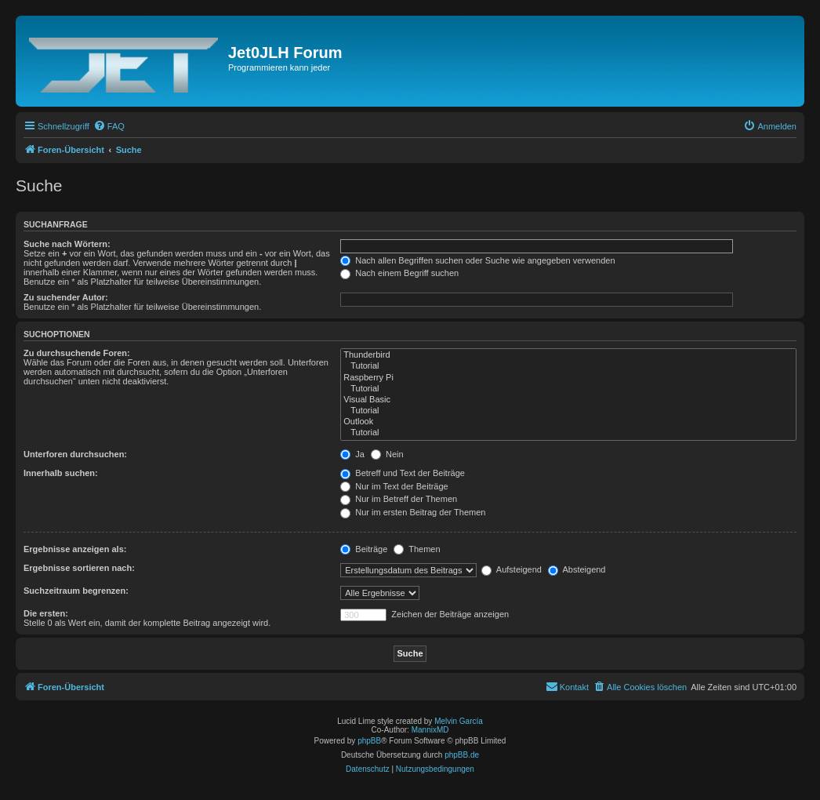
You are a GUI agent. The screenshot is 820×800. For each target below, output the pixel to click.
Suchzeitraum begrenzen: (76, 590)
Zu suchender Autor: (66, 297)
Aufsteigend (511, 569)
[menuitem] (109, 126)
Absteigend (577, 569)
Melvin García (458, 721)
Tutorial (568, 366)
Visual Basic (568, 400)
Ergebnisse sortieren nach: (79, 568)
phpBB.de (461, 755)
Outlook (568, 421)
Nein (387, 454)
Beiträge (363, 549)
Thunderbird (568, 355)
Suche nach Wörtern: (67, 244)
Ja (352, 454)
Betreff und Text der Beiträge (402, 473)
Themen (417, 549)
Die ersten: (46, 613)
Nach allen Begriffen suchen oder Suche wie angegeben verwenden (477, 260)
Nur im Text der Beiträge (394, 486)
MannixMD (430, 729)
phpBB (369, 740)
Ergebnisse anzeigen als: (75, 549)
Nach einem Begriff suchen (399, 273)
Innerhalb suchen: (61, 473)
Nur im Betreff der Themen (398, 499)
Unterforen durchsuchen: (75, 454)
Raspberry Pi (568, 378)
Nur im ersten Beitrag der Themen (412, 512)
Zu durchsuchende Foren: (77, 353)
